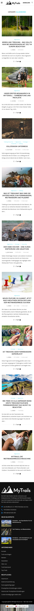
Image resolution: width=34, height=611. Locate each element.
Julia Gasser (10, 252)
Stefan (13, 50)
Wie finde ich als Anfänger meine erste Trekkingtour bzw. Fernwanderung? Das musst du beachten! (17, 404)
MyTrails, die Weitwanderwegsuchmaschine (17, 458)
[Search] (32, 3)
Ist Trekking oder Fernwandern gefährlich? (17, 353)
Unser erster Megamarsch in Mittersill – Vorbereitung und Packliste (17, 96)
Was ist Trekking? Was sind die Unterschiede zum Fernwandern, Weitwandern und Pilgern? (17, 195)
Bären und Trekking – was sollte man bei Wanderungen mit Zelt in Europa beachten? (17, 44)
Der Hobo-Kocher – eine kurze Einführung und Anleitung (17, 248)
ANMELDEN (26, 3)
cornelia (14, 101)
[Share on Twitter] (18, 61)
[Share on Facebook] (16, 61)
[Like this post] (14, 61)
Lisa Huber (9, 149)
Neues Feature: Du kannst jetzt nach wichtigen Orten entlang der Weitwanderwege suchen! (17, 300)
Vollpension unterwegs (17, 146)
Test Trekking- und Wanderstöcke (21, 529)
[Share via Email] (20, 61)
